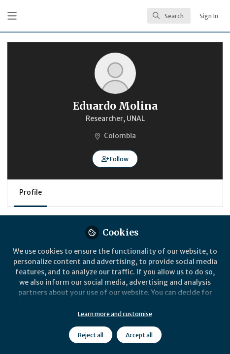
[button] (115, 159)
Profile (30, 192)
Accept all (139, 335)
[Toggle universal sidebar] (12, 16)
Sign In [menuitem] (208, 16)
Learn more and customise (115, 314)
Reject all (90, 335)
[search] (169, 16)
